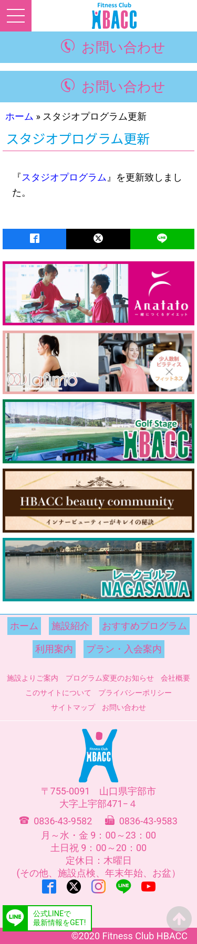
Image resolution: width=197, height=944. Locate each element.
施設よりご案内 (32, 678)
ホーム (19, 116)
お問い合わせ (123, 47)
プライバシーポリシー (135, 692)
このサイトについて (58, 692)
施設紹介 (70, 625)
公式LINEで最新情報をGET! (59, 918)
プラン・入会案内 (124, 648)
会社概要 (175, 678)
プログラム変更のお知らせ (110, 678)
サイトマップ (73, 707)
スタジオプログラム (64, 177)
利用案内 (54, 648)
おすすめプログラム (144, 625)
